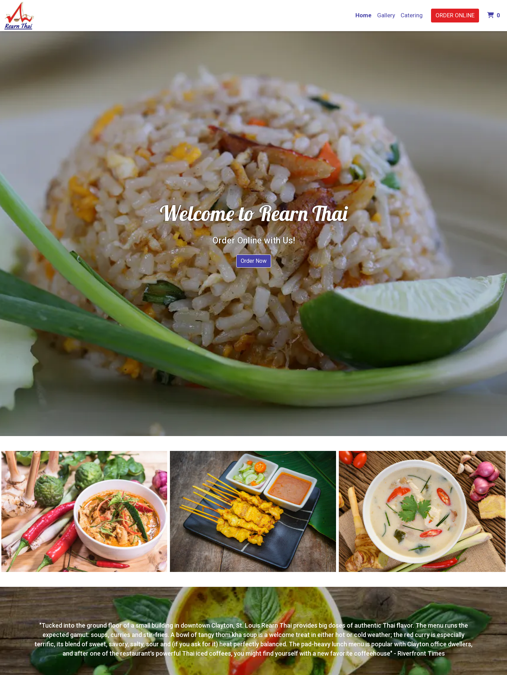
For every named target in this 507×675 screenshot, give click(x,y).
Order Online (455, 15)
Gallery (386, 15)
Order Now (254, 261)
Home (363, 15)
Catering (412, 15)
